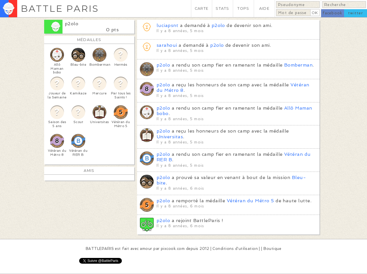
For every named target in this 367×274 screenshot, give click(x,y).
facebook (332, 13)
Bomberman (298, 65)
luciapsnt (167, 25)
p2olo (71, 23)
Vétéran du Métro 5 (250, 200)
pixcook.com (173, 248)
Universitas (170, 136)
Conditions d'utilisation (235, 248)
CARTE (201, 8)
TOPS (243, 8)
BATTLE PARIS (60, 8)
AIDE (264, 8)
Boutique (272, 248)
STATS (222, 8)
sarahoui (167, 45)
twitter (355, 13)
